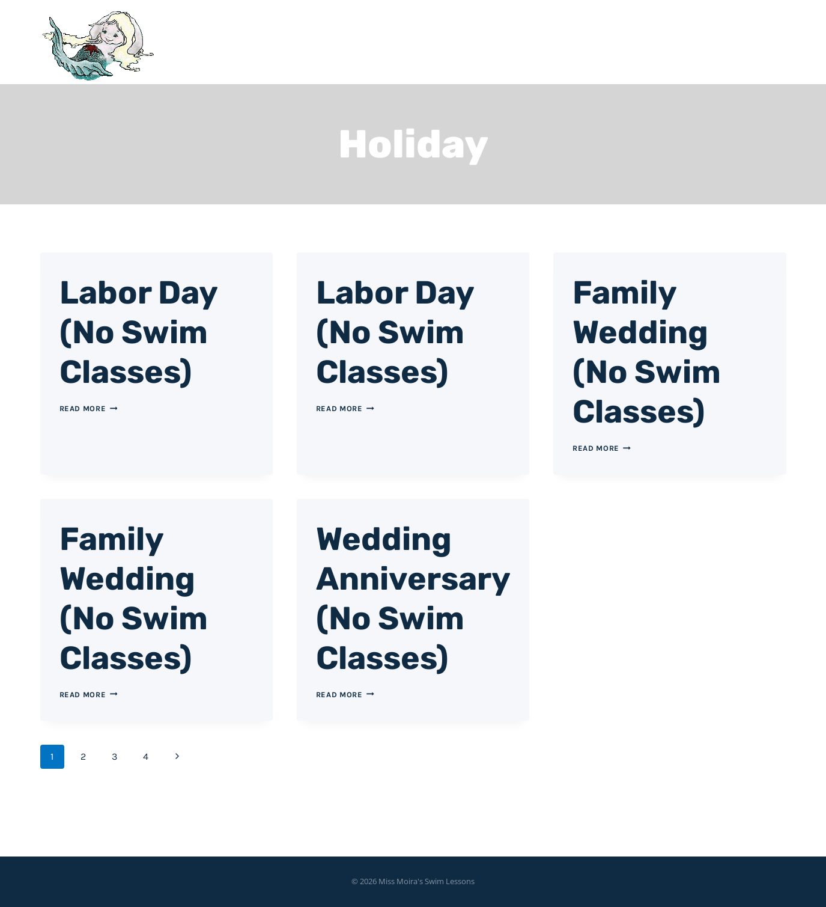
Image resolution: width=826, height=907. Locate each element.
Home (562, 42)
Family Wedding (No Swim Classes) (656, 351)
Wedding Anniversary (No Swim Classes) (407, 617)
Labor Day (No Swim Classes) (148, 331)
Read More (88, 408)
